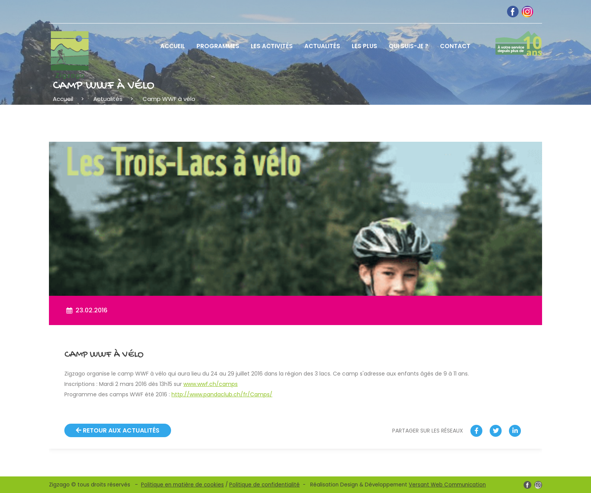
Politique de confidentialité (264, 484)
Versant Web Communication (447, 484)
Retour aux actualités (118, 430)
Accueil (63, 99)
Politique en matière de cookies (182, 484)
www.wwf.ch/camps (210, 384)
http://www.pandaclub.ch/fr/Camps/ (221, 394)
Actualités (108, 99)
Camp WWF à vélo (169, 99)
